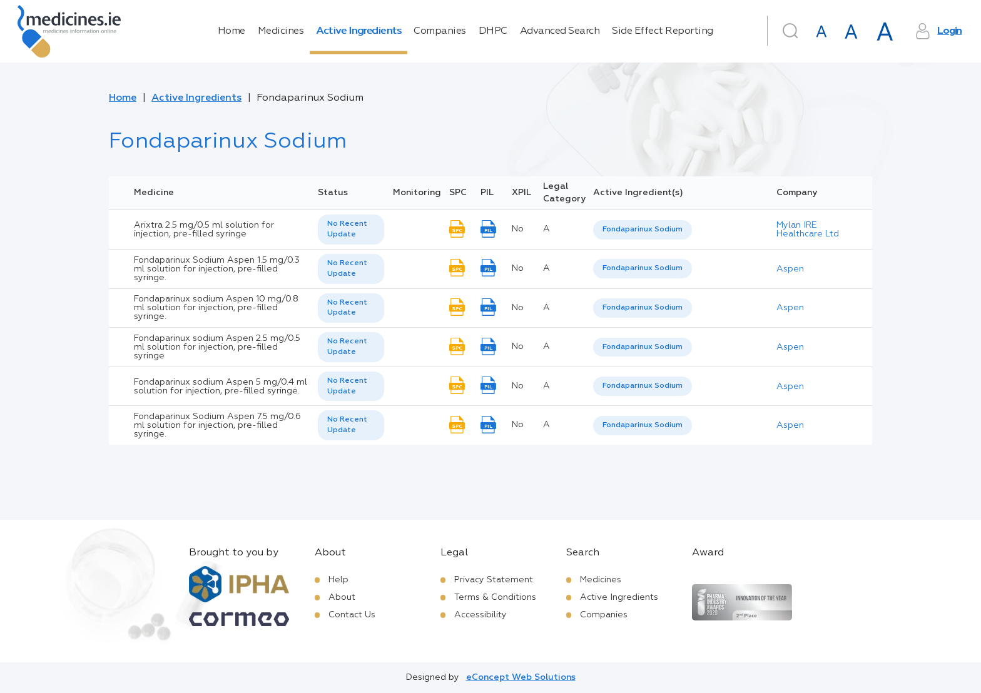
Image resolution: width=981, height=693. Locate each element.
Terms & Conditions (495, 597)
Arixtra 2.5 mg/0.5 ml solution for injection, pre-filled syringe (204, 229)
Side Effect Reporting (662, 31)
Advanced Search (560, 31)
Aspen (790, 269)
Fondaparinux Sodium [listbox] (642, 229)
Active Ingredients (358, 31)
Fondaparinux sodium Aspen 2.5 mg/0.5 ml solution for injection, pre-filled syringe (217, 347)
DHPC (493, 31)
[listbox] (351, 230)
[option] (642, 230)
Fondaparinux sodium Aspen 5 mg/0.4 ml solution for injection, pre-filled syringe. (220, 386)
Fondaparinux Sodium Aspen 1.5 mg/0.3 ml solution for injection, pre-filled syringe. (217, 269)
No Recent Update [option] (347, 229)
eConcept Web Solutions (521, 677)
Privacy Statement (493, 579)
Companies (440, 31)
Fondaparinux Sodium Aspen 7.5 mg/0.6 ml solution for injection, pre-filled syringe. (217, 425)
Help (338, 579)
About (341, 597)
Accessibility (480, 614)
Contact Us (351, 614)
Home (231, 31)
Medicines (281, 31)
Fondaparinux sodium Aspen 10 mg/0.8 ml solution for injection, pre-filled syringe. (216, 308)
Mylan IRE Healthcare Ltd (807, 229)
